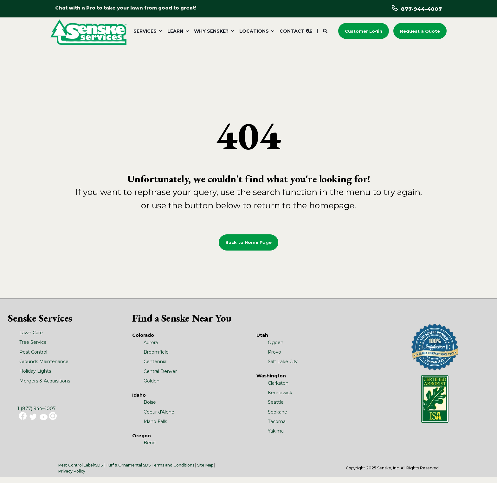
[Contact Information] (309, 30)
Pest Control (33, 352)
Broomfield (156, 352)
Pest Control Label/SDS (80, 465)
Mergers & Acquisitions (44, 381)
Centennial (155, 361)
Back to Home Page (248, 242)
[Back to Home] (88, 32)
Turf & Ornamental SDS (128, 465)
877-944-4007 (421, 9)
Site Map (205, 465)
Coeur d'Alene (159, 412)
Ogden (275, 342)
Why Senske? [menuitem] (211, 31)
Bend (150, 443)
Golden (151, 381)
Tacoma (277, 421)
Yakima (276, 431)
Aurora (151, 342)
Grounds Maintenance (43, 361)
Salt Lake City (283, 361)
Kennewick (280, 392)
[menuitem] (147, 31)
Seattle (276, 402)
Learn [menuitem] (175, 31)
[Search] (326, 30)
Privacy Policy (71, 471)
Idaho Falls (155, 421)
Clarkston (278, 383)
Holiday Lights (35, 371)
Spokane (277, 412)
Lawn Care (31, 333)
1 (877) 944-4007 (36, 408)
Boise (150, 402)
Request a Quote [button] (420, 30)
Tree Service (33, 342)
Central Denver (160, 371)
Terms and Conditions (173, 465)
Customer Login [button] (363, 30)
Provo (274, 352)
